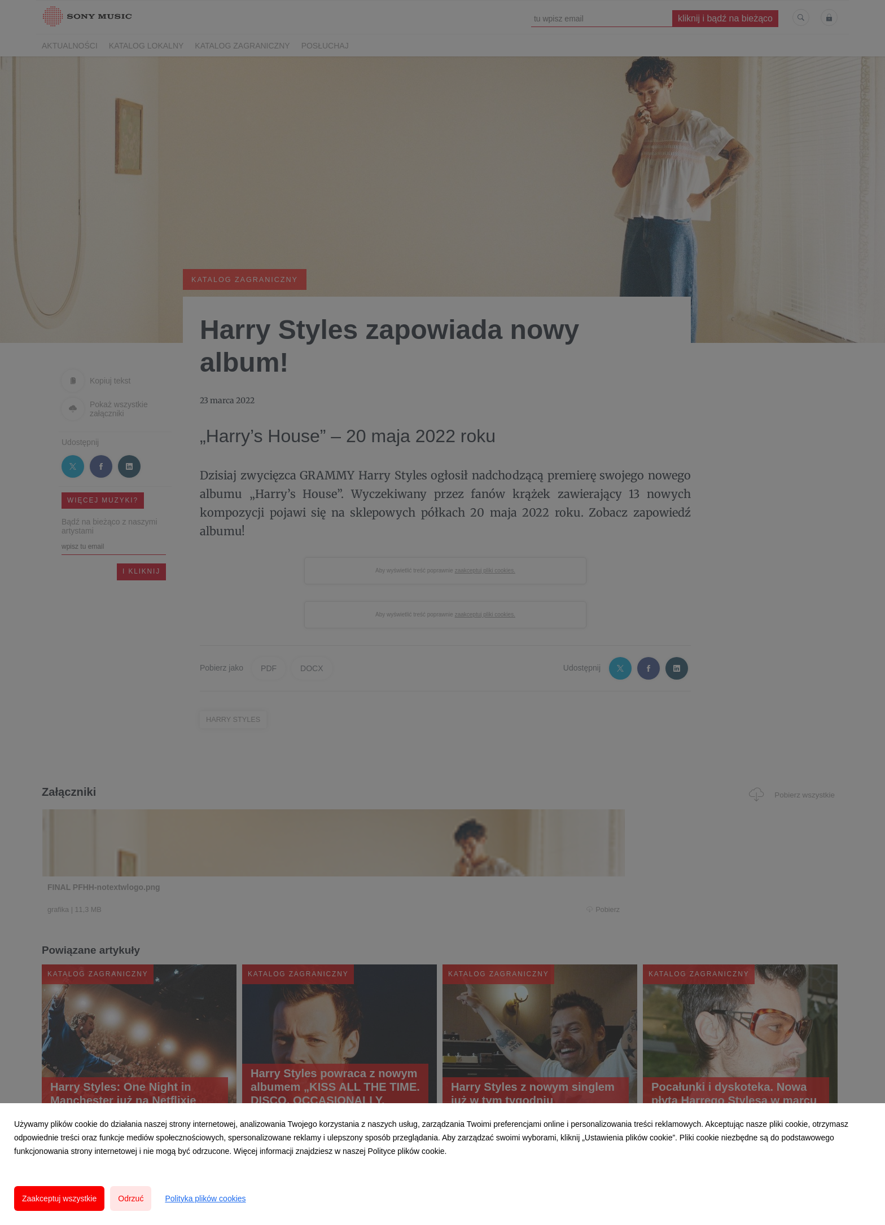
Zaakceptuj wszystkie (59, 1198)
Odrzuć (130, 1198)
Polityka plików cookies (205, 1198)
